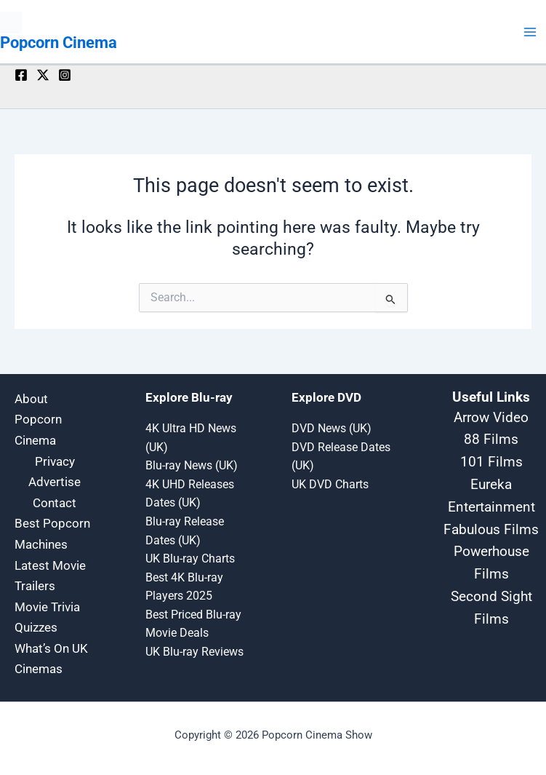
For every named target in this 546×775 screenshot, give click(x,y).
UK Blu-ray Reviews (194, 652)
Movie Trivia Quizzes (47, 617)
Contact (54, 503)
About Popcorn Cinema (38, 420)
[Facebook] (21, 75)
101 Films (491, 462)
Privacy (55, 461)
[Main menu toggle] (530, 31)
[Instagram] (64, 75)
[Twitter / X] (42, 75)
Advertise (54, 481)
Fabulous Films (491, 530)
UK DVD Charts (330, 484)
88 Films (491, 440)
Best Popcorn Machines (52, 534)
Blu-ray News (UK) (191, 465)
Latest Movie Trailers (50, 576)
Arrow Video (491, 418)
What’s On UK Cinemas (51, 659)
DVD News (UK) (332, 428)
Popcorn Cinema (58, 42)
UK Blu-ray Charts (190, 558)
